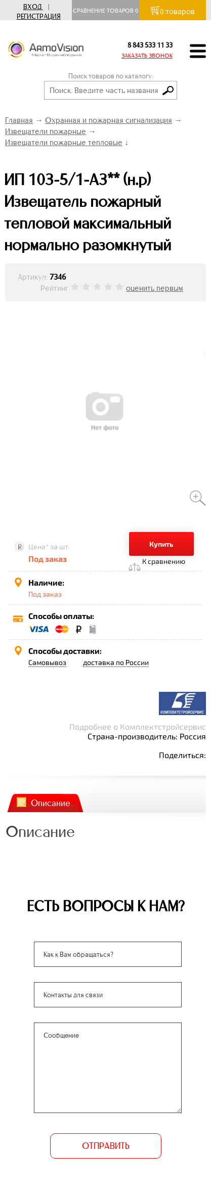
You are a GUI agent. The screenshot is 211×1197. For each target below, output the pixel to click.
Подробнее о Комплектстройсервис (137, 726)
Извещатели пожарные (45, 131)
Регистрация (39, 16)
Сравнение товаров (105, 10)
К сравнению (163, 561)
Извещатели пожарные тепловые (63, 142)
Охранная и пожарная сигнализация (108, 120)
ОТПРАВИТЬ (106, 1145)
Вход (32, 7)
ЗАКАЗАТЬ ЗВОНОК (147, 55)
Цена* (38, 546)
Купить (161, 544)
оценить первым (154, 288)
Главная (19, 120)
